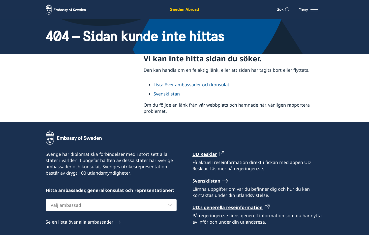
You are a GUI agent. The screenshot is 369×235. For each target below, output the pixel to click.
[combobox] (111, 205)
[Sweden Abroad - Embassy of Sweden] (70, 9)
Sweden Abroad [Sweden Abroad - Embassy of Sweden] (184, 9)
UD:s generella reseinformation (227, 207)
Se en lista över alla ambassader (79, 222)
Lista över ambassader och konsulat (191, 85)
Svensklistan (167, 94)
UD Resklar (204, 154)
